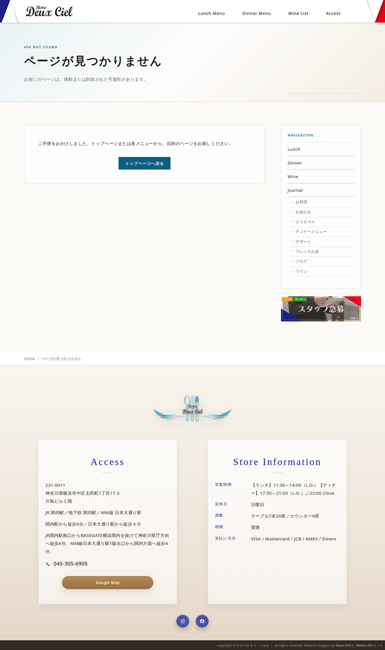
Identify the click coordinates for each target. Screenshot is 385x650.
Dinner (295, 163)
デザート (303, 241)
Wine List (298, 13)
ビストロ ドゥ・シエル (252, 645)
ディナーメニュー (311, 231)
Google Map (108, 582)
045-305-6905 (66, 563)
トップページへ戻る (144, 163)
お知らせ (303, 211)
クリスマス (305, 221)
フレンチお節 (307, 251)
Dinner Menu (256, 13)
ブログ (301, 261)
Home (29, 358)
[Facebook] (202, 621)
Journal (295, 190)
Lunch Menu (211, 13)
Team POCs (344, 645)
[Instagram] (182, 621)
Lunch (294, 149)
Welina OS (364, 645)
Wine (293, 176)
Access (333, 13)
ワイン (301, 271)
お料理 (301, 201)
